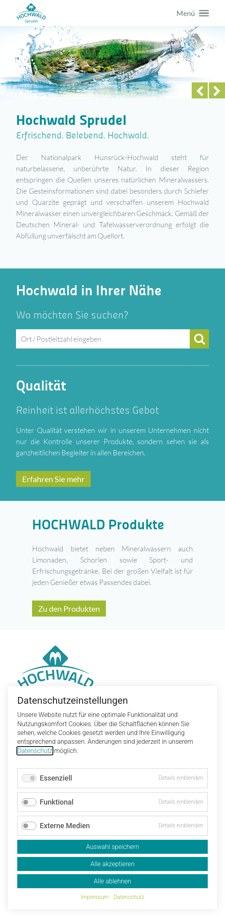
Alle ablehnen (112, 881)
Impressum (95, 897)
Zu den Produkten (69, 608)
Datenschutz (35, 751)
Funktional (56, 802)
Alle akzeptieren (113, 864)
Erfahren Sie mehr (53, 479)
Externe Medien (65, 825)
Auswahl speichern (112, 847)
